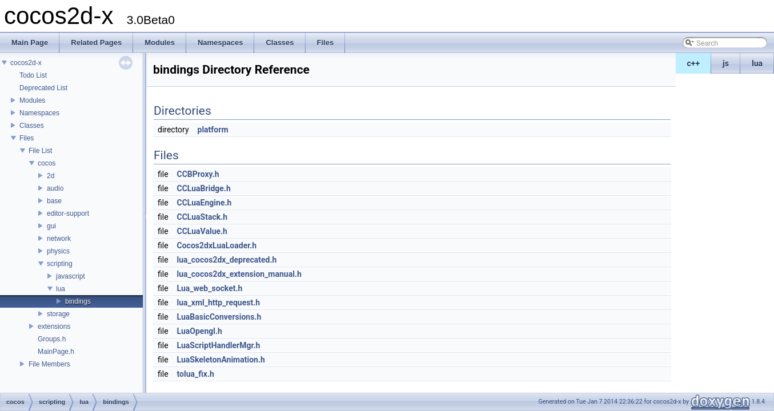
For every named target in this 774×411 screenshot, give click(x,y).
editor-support (68, 213)
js (726, 63)
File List (40, 151)
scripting (60, 264)
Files (26, 138)
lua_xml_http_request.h (218, 302)
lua (757, 63)
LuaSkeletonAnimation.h (221, 359)
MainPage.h (56, 352)
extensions (54, 327)
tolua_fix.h (195, 373)
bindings (78, 301)
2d (50, 176)
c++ (693, 63)
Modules (32, 100)
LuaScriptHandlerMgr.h (218, 345)
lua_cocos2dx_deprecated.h (227, 259)
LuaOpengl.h (199, 331)
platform (213, 129)
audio (55, 188)
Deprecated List (43, 88)
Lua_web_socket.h (210, 288)
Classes (31, 126)
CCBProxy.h (198, 174)
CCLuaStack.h (202, 216)
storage (58, 314)
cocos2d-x (26, 63)
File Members (49, 364)
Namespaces (39, 113)
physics (58, 251)
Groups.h (52, 339)
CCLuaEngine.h (204, 202)
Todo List (33, 75)
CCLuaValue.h (202, 231)
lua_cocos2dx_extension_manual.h (239, 274)
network (59, 239)
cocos (46, 163)
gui (51, 226)
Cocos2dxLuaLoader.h (217, 245)
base (54, 201)
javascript (70, 276)
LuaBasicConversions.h (219, 316)
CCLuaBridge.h (204, 188)
